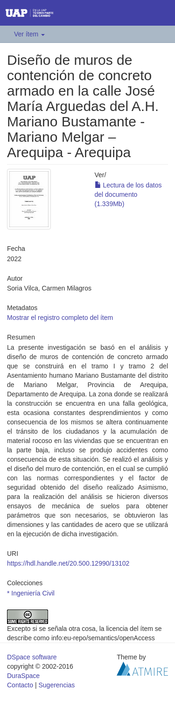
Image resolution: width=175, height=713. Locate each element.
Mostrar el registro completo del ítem (60, 317)
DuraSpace (23, 675)
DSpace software (32, 657)
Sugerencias (56, 685)
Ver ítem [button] (29, 34)
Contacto (20, 685)
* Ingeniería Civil (31, 593)
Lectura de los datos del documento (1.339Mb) (128, 194)
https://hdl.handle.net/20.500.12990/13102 (68, 563)
